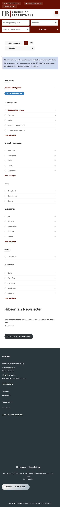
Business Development (16, 130)
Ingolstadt (11, 288)
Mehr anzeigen (10, 135)
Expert (10, 201)
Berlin (10, 273)
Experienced (12, 196)
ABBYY (10, 236)
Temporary (12, 171)
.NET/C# (11, 221)
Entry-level (12, 191)
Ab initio (11, 231)
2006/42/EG (12, 226)
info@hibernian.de (34, 3)
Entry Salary (12, 257)
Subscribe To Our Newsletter (19, 336)
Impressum (6, 408)
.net (9, 216)
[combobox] (44, 22)
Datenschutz (6, 402)
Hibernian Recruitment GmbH (25, 503)
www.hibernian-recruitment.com (14, 378)
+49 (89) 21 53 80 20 (11, 3)
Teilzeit (10, 165)
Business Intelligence (12, 88)
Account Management (16, 125)
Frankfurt (11, 278)
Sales (10, 120)
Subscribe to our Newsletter (15, 487)
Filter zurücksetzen (14, 93)
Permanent (12, 155)
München (11, 293)
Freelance (11, 150)
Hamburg (11, 283)
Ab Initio (11, 115)
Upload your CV (9, 6)
